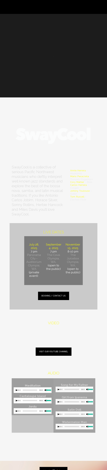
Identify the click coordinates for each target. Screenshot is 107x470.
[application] (33, 391)
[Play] (16, 390)
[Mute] (46, 390)
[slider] (30, 390)
